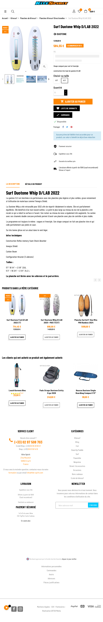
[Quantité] (59, 92)
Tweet (67, 127)
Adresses (51, 578)
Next (48, 79)
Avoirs (51, 574)
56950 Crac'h (26, 461)
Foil (77, 446)
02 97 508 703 (32, 442)
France (25, 464)
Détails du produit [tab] (33, 184)
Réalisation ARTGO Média (51, 610)
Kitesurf (77, 438)
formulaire (13, 472)
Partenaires (60, 606)
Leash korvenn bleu (17, 390)
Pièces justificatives (51, 582)
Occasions (77, 470)
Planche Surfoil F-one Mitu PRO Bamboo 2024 (85, 321)
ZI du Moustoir (26, 457)
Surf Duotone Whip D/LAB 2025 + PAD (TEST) (51, 321)
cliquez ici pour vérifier (69, 559)
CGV (52, 606)
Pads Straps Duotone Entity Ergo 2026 (52, 391)
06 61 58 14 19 (33, 449)
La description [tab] (13, 184)
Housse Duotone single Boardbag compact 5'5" (86, 391)
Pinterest (71, 127)
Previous (2, 79)
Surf (77, 454)
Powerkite (77, 458)
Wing (77, 442)
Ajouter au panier (73, 101)
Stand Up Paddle (77, 450)
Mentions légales (43, 606)
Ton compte (51, 562)
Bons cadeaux (77, 474)
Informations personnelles (51, 566)
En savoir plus (25, 521)
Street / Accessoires (77, 466)
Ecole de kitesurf (77, 478)
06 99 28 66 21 (35, 446)
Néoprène (77, 462)
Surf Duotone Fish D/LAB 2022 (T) (17, 321)
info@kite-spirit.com (35, 472)
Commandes (51, 570)
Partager (63, 127)
